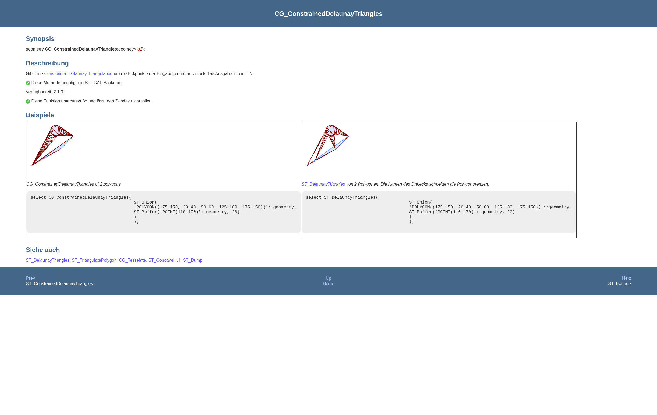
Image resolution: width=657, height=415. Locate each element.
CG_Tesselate (132, 267)
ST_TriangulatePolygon (94, 267)
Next (626, 285)
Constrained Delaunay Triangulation (78, 73)
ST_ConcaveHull (164, 267)
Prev (30, 285)
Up (328, 285)
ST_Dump (192, 267)
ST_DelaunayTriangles (323, 184)
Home (328, 291)
